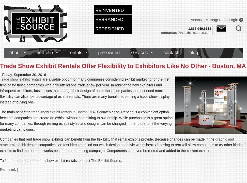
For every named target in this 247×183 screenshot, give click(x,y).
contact (170, 52)
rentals (75, 52)
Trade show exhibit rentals (20, 79)
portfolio (45, 52)
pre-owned (109, 52)
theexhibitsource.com (186, 33)
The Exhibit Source (106, 161)
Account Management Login (214, 20)
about (15, 52)
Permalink (8, 169)
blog (193, 52)
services (139, 52)
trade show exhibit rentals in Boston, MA (63, 112)
